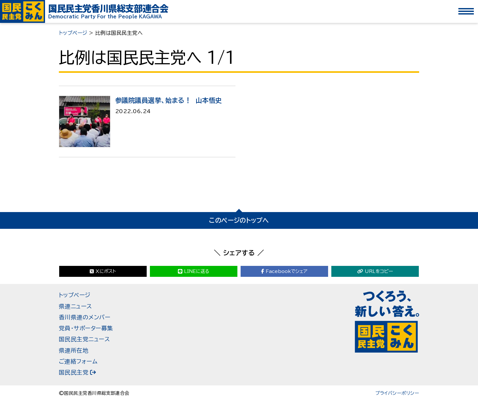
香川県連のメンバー (84, 317)
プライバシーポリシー (397, 393)
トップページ (75, 295)
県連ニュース (75, 306)
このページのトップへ (239, 220)
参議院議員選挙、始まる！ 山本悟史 (168, 100)
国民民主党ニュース (84, 339)
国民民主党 (73, 372)
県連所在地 (73, 350)
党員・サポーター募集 (86, 328)
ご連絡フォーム (78, 361)
